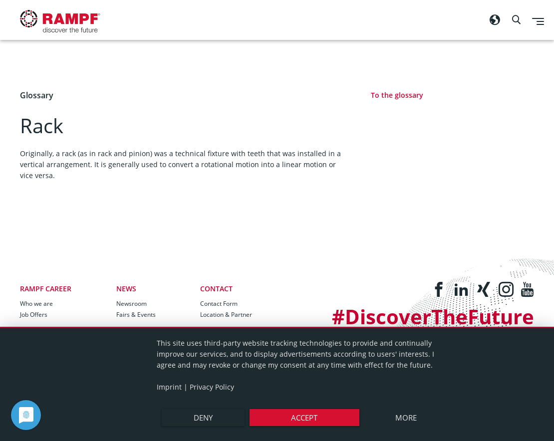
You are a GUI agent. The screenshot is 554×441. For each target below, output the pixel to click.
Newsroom (131, 303)
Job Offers (33, 314)
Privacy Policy (212, 387)
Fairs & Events (136, 314)
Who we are (36, 303)
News (126, 288)
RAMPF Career (45, 288)
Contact (216, 288)
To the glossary (397, 95)
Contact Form (219, 303)
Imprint (169, 387)
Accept (304, 418)
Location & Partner (226, 314)
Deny (203, 418)
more (406, 418)
